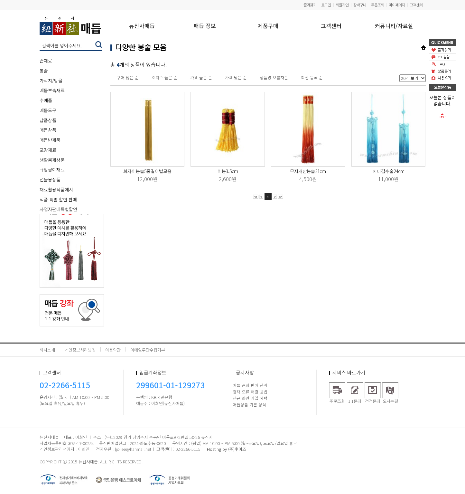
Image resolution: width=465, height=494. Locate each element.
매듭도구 (48, 110)
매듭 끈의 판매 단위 (250, 385)
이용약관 (113, 350)
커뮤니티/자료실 (394, 26)
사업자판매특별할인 (58, 209)
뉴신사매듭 (142, 26)
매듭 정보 (205, 26)
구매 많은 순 (128, 77)
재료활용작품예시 (56, 189)
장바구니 (359, 4)
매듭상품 (48, 130)
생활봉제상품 (52, 160)
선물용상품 (50, 179)
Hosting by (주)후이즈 (226, 449)
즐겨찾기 (309, 4)
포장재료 (48, 150)
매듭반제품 (50, 140)
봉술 (44, 70)
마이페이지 (397, 4)
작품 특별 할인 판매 (58, 199)
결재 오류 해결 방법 (250, 392)
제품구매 (268, 26)
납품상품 (48, 120)
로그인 (326, 4)
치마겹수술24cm (389, 171)
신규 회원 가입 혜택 (250, 398)
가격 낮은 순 (236, 77)
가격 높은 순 (201, 77)
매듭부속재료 (52, 90)
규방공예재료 (52, 169)
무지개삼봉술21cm (308, 171)
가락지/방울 (51, 80)
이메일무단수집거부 (147, 350)
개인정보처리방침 (80, 350)
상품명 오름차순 (274, 77)
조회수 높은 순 (164, 77)
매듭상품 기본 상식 (249, 405)
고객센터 (416, 4)
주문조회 (377, 4)
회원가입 (342, 4)
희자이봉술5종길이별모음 (147, 171)
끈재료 (46, 60)
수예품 (46, 100)
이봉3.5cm (228, 171)
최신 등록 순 (312, 77)
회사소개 (47, 350)
